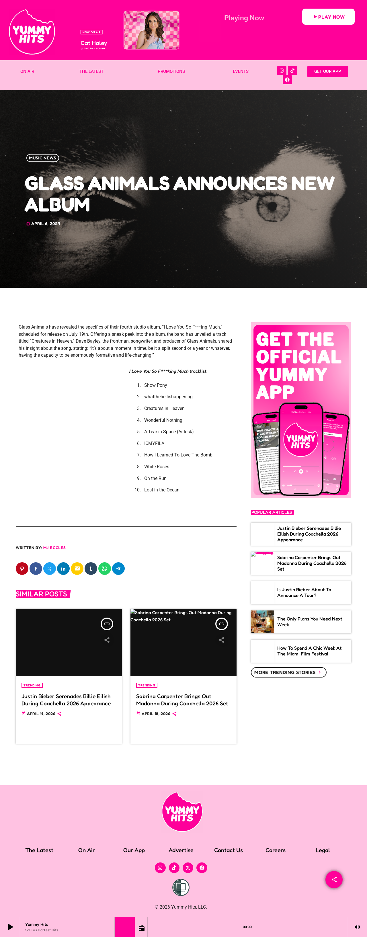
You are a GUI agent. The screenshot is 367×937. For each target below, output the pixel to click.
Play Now (328, 16)
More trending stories (288, 672)
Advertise (181, 850)
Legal (323, 850)
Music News (42, 158)
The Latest (39, 850)
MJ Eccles (54, 547)
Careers (276, 850)
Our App (134, 850)
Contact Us (228, 850)
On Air (86, 850)
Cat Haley (94, 42)
